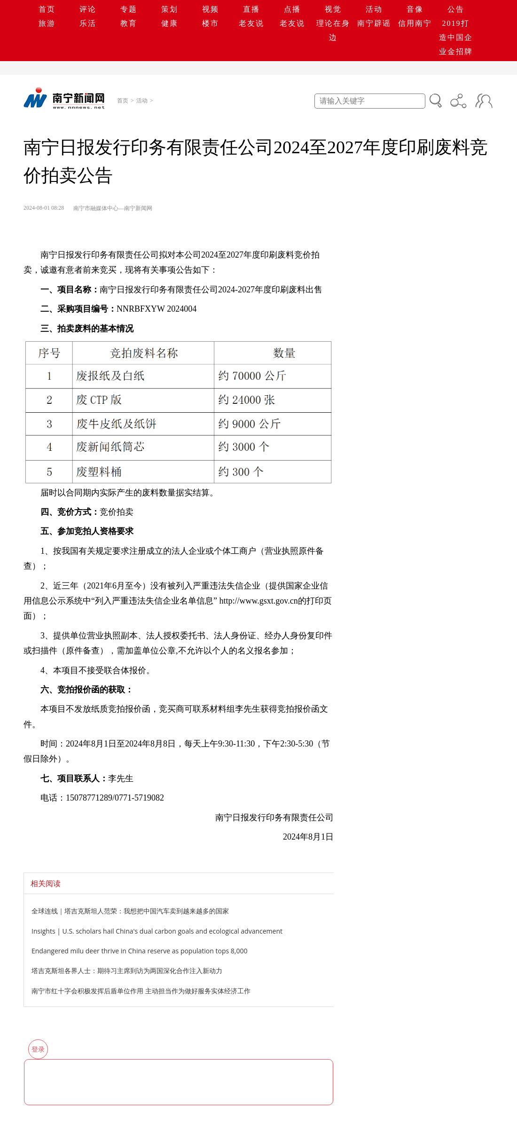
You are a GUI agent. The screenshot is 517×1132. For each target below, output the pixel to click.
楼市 (210, 23)
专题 (128, 9)
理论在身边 (333, 30)
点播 (292, 9)
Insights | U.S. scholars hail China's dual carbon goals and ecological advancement (156, 931)
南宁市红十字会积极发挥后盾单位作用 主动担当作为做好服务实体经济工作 (141, 990)
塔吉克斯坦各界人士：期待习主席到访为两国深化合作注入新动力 (126, 970)
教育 (128, 23)
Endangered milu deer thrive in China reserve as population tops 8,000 (139, 950)
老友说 (251, 23)
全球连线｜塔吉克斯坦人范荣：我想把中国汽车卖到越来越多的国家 (130, 910)
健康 (169, 23)
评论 (87, 9)
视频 (210, 9)
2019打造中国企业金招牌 (456, 37)
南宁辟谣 (374, 23)
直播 (251, 9)
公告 (455, 9)
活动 (374, 9)
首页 (47, 9)
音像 (415, 9)
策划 (169, 9)
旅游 (47, 23)
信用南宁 (415, 23)
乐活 (87, 23)
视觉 (333, 9)
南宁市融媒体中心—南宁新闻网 (112, 208)
